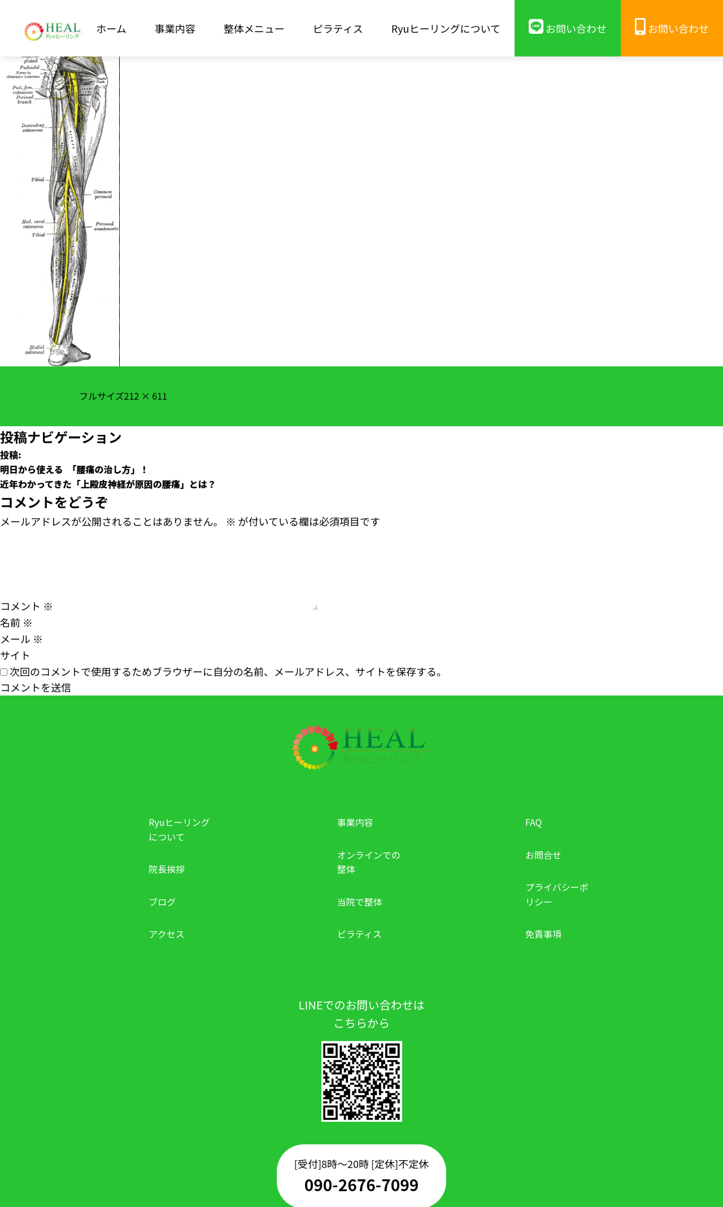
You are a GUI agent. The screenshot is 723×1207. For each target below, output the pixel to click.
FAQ (533, 822)
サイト (15, 655)
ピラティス (359, 934)
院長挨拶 (167, 869)
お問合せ (543, 854)
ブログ (162, 901)
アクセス (166, 934)
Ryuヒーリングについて (179, 829)
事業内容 (355, 822)
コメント (26, 605)
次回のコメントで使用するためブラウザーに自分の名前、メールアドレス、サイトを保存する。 (228, 671)
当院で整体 (359, 901)
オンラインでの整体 (368, 862)
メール (21, 638)
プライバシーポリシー (557, 894)
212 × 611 (145, 396)
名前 (16, 622)
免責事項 (543, 934)
